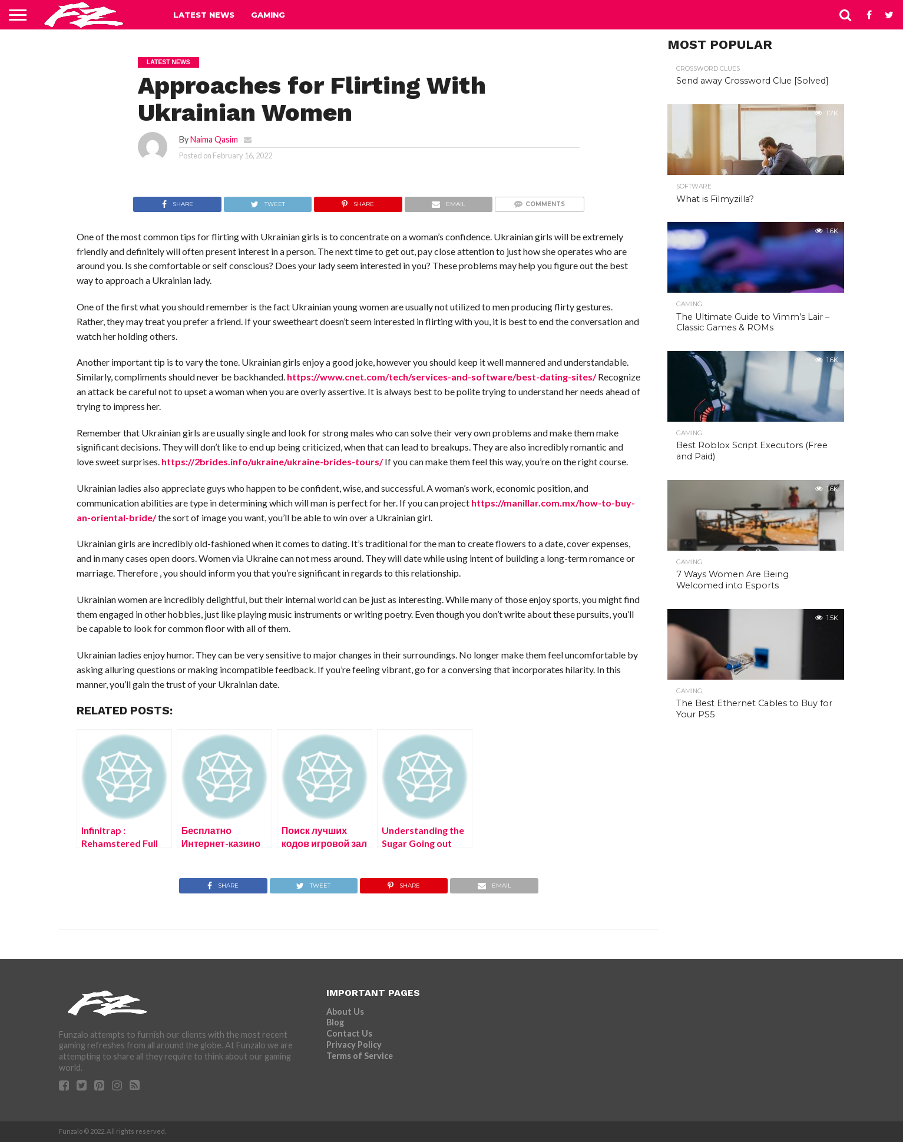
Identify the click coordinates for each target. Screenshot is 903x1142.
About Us (345, 1012)
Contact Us (349, 1033)
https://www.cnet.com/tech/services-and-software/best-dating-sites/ (441, 376)
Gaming (268, 14)
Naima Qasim (214, 139)
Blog (335, 1022)
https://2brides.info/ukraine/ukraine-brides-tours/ (272, 461)
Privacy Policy (354, 1045)
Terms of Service (359, 1056)
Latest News (203, 14)
